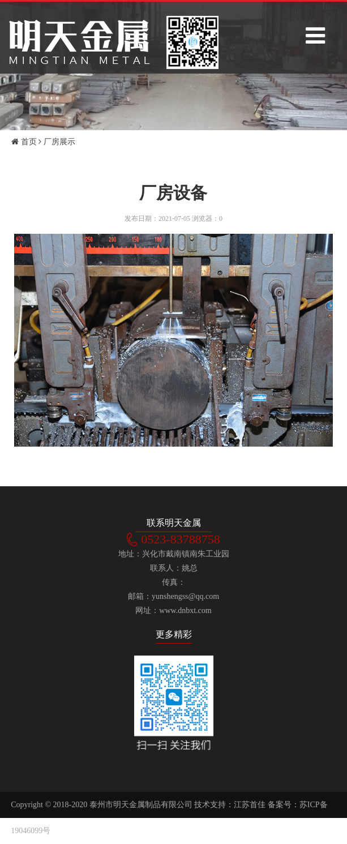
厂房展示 (59, 142)
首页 (24, 142)
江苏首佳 (249, 804)
